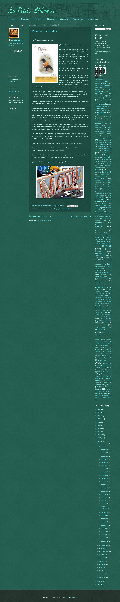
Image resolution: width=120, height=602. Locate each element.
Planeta (108, 318)
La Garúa (100, 266)
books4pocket (99, 131)
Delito (97, 161)
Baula (106, 121)
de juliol (102, 558)
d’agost (102, 555)
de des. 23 (105, 465)
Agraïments (77, 19)
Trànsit (107, 387)
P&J (105, 312)
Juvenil (98, 260)
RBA (109, 343)
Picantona (107, 316)
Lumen (97, 289)
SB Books (99, 372)
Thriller (70, 209)
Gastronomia (99, 231)
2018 (99, 431)
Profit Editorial (100, 327)
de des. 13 (105, 497)
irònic (97, 258)
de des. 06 (105, 525)
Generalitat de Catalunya (102, 233)
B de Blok (106, 110)
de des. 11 (105, 504)
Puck (96, 337)
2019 (99, 428)
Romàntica (101, 360)
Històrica (106, 245)
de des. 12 (105, 500)
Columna (102, 144)
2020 (99, 425)
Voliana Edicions (107, 397)
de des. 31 (105, 446)
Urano (107, 391)
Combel (109, 146)
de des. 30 (105, 450)
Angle (106, 96)
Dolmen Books (105, 167)
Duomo (98, 170)
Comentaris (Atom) (46, 221)
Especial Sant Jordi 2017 (103, 214)
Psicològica (63, 209)
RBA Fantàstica (104, 345)
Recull (97, 349)
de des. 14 (105, 494)
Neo (108, 306)
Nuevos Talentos (100, 310)
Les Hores (98, 277)
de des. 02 (105, 538)
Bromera (109, 131)
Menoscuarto (98, 297)
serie (96, 374)
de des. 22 (105, 469)
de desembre (103, 444)
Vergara (104, 393)
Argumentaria (98, 102)
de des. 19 (105, 478)
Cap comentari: (59, 206)
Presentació (98, 325)
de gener (102, 577)
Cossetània (107, 151)
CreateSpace (104, 153)
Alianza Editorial (99, 85)
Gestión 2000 (99, 235)
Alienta (108, 85)
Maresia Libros (103, 295)
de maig (102, 564)
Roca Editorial (103, 356)
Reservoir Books (107, 353)
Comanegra (99, 146)
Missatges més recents (40, 216)
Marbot (109, 293)
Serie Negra (106, 374)
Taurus (107, 380)
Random (105, 341)
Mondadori (108, 299)
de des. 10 (105, 512)
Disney (100, 165)
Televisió (105, 382)
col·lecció (108, 142)
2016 (99, 438)
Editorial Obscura (106, 189)
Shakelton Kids (99, 376)
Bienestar (98, 123)
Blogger (74, 597)
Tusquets (109, 389)
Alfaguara (105, 83)
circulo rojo (98, 138)
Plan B (102, 318)
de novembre (103, 545)
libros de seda (101, 279)
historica (108, 243)
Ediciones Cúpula (105, 174)
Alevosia (97, 83)
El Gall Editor (100, 195)
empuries (109, 195)
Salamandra (108, 370)
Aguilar (106, 81)
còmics (99, 148)
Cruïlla (107, 155)
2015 (99, 441)
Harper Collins (103, 241)
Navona (107, 303)
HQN (105, 249)
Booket (104, 129)
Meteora (100, 299)
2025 (99, 409)
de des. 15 (105, 491)
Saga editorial (99, 370)
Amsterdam (99, 94)
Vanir (96, 393)
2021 (99, 422)
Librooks (108, 276)
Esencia (98, 201)
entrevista (102, 199)
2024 (99, 412)
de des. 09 (105, 515)
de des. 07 (105, 522)
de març (102, 570)
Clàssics (64, 19)
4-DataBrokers (99, 79)
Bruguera (100, 133)
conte (96, 150)
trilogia (97, 389)
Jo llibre (106, 257)
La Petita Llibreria (32, 10)
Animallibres (98, 98)
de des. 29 (105, 453)
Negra (56, 209)
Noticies (38, 19)
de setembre (103, 551)
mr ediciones (107, 301)
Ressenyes (25, 19)
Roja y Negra (101, 358)
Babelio (103, 117)
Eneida (109, 197)
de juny (102, 561)
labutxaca (107, 272)
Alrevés (51, 209)
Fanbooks (99, 222)
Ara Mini (103, 100)
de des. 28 (105, 456)
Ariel (107, 102)
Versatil (97, 395)
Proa (106, 325)
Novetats (51, 19)
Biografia (98, 127)
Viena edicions (105, 395)
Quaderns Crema (100, 339)
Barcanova (98, 121)
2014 (99, 581)
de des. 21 (105, 472)
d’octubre (102, 548)
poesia (97, 323)
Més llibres (108, 297)
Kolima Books (99, 262)
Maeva (105, 291)
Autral (109, 106)
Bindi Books (100, 125)
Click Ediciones (103, 140)
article (97, 104)
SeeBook (107, 372)
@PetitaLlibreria (14, 91)
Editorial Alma (99, 180)
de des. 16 (105, 488)
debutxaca (105, 159)
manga (103, 293)
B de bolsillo (100, 113)
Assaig (104, 104)
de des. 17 (105, 485)
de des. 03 (105, 534)
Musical (100, 303)
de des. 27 (105, 459)
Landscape (104, 274)
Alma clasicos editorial (102, 87)
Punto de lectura (105, 337)
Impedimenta (100, 253)
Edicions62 (99, 178)
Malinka (97, 293)
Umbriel (99, 391)
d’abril (101, 567)
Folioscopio (98, 228)
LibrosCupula (98, 283)
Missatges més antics (81, 216)
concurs (106, 148)
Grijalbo (97, 237)
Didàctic (108, 163)
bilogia (107, 123)
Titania (109, 385)
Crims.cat (98, 155)
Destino (100, 163)
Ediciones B (106, 172)
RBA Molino (100, 347)
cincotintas (106, 135)
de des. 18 (105, 481)
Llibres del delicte (101, 287)
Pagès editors (99, 314)
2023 (99, 416)
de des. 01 (105, 541)
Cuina (97, 157)
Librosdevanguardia (100, 285)
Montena (99, 301)
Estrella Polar (100, 220)
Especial (103, 203)
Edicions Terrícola (101, 176)
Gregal (107, 235)
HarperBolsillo (99, 243)
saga (104, 368)
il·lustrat (98, 251)
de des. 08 (105, 519)
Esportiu (105, 218)
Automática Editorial (100, 106)
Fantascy (98, 224)
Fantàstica (99, 227)
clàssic (108, 138)
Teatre (97, 382)
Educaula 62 (100, 193)
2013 (99, 584)
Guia (100, 239)
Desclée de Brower (106, 161)
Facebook (12, 82)
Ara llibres (108, 98)
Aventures (101, 108)
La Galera (107, 264)
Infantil (104, 255)
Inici (13, 19)
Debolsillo (107, 157)
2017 (99, 435)
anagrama (98, 95)
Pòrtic (107, 323)
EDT (110, 191)
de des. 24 (105, 462)
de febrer (102, 574)
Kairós (107, 260)
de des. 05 (105, 528)
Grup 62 (108, 237)
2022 (99, 419)
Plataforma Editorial (104, 320)
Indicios (97, 255)
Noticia (97, 308)
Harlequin (108, 239)
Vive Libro (98, 397)
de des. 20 (105, 475)
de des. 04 (105, 531)
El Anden (108, 193)
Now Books (105, 308)
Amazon (107, 91)
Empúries (100, 197)
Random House (99, 343)
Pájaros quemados (44, 31)
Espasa (108, 201)
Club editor (98, 142)
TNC (100, 387)
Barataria (106, 119)
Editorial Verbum (101, 191)
